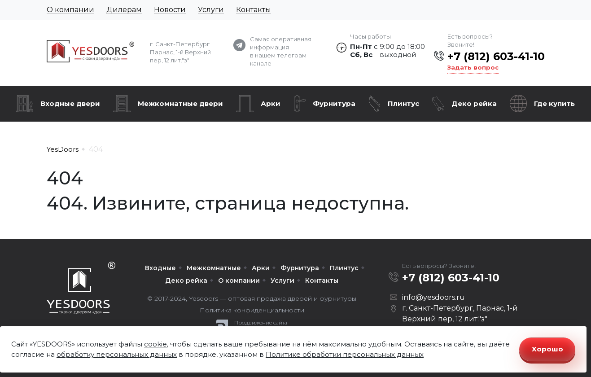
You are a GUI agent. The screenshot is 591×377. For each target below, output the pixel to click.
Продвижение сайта (260, 323)
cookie (155, 344)
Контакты (253, 9)
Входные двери (70, 103)
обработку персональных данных (117, 354)
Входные (160, 268)
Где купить (554, 103)
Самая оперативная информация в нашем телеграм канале (280, 51)
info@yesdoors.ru (433, 297)
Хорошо (547, 349)
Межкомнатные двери (180, 103)
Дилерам (124, 9)
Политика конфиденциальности (252, 310)
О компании (70, 9)
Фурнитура (334, 103)
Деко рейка (474, 103)
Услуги (211, 9)
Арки (270, 103)
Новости (170, 9)
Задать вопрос (473, 67)
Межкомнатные (214, 268)
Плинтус (403, 103)
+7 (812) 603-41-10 (496, 56)
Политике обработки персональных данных (345, 354)
